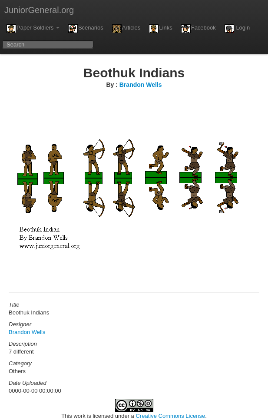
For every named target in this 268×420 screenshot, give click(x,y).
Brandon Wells (140, 84)
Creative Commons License (170, 416)
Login (237, 28)
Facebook (198, 28)
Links (160, 28)
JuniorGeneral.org (39, 10)
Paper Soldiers (33, 28)
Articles (126, 28)
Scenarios (85, 28)
